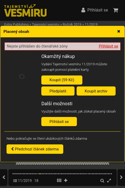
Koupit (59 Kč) (61, 80)
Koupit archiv (96, 91)
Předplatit (57, 91)
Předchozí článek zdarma (35, 149)
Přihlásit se (108, 46)
